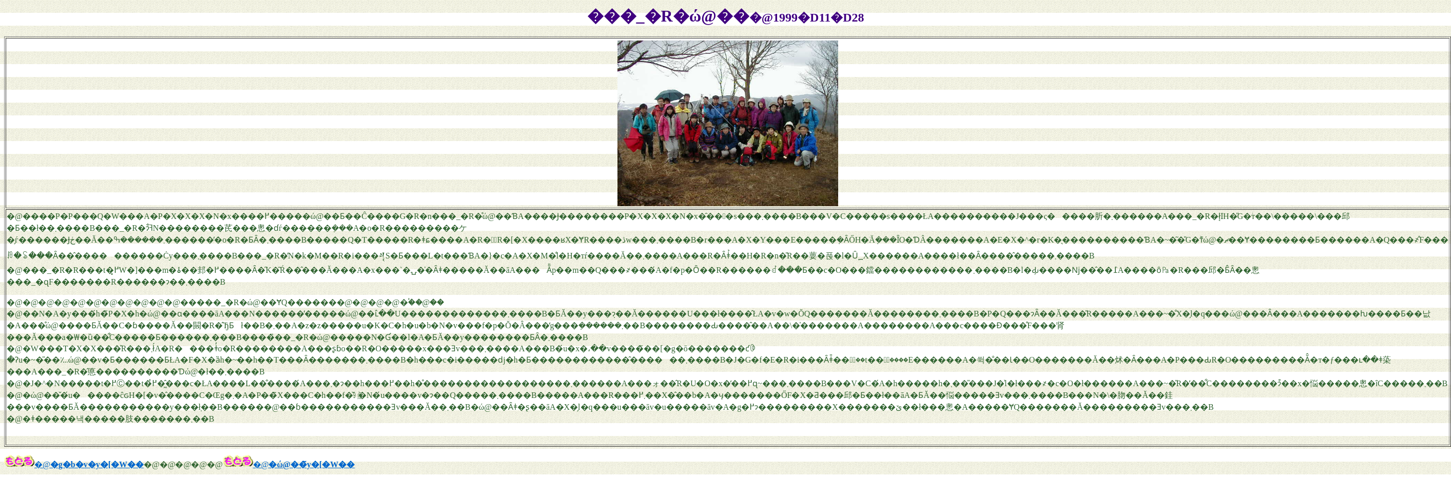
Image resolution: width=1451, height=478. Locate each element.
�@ (27, 464)
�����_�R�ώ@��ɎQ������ (258, 302)
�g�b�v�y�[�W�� (97, 464)
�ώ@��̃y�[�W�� (311, 464)
